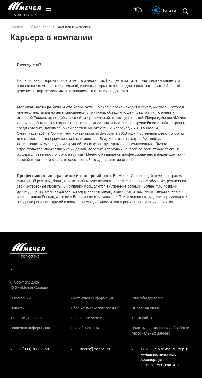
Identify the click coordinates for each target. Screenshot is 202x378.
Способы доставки (147, 298)
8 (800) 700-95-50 (29, 348)
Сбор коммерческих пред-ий (95, 308)
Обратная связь (145, 308)
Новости (17, 308)
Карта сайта (141, 318)
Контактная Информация (92, 298)
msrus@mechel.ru (90, 348)
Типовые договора (26, 318)
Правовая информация (30, 328)
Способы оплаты (85, 328)
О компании (20, 298)
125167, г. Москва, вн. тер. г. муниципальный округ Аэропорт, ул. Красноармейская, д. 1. (159, 356)
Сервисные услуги (86, 318)
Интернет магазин (139, 9)
